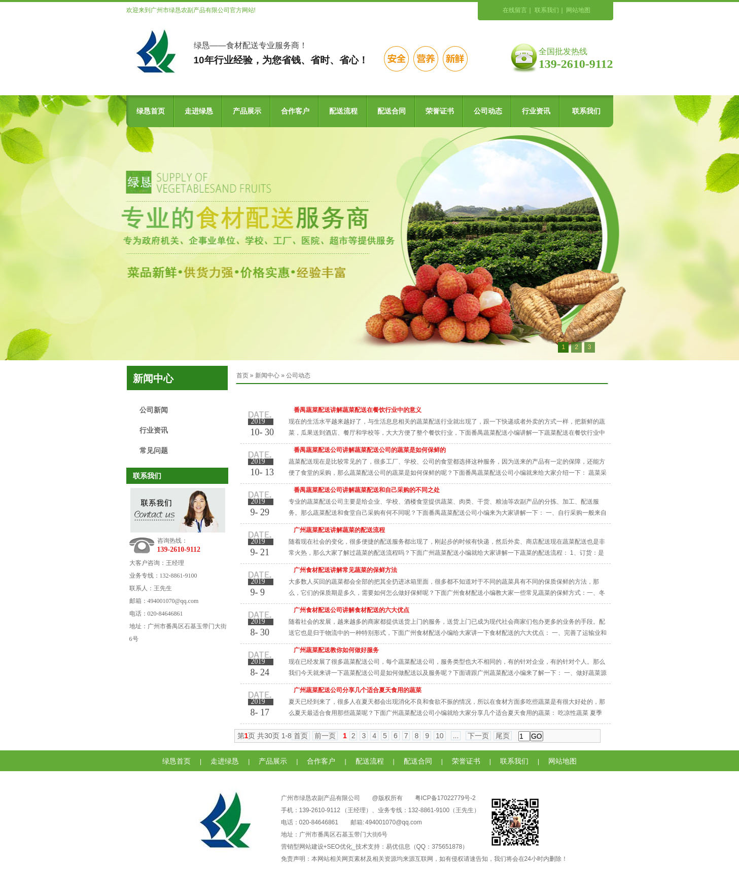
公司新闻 (153, 410)
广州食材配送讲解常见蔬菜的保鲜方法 (345, 570)
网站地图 (578, 10)
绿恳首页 (150, 111)
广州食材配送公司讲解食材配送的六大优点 (351, 610)
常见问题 (153, 450)
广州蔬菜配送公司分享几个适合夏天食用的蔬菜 (357, 690)
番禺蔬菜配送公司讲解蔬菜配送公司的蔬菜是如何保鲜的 (370, 449)
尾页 (503, 736)
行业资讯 (536, 111)
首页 (242, 375)
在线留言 (515, 10)
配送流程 (343, 111)
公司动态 (488, 111)
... (456, 736)
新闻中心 (267, 375)
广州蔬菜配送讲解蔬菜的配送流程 (339, 530)
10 (440, 736)
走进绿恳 (199, 111)
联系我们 (547, 10)
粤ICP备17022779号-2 (445, 798)
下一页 (478, 736)
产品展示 (247, 111)
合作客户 (295, 111)
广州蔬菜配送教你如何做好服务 (336, 650)
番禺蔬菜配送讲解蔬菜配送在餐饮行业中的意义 (357, 409)
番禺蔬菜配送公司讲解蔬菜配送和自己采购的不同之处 (367, 490)
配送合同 (391, 111)
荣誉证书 (440, 111)
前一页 (325, 736)
